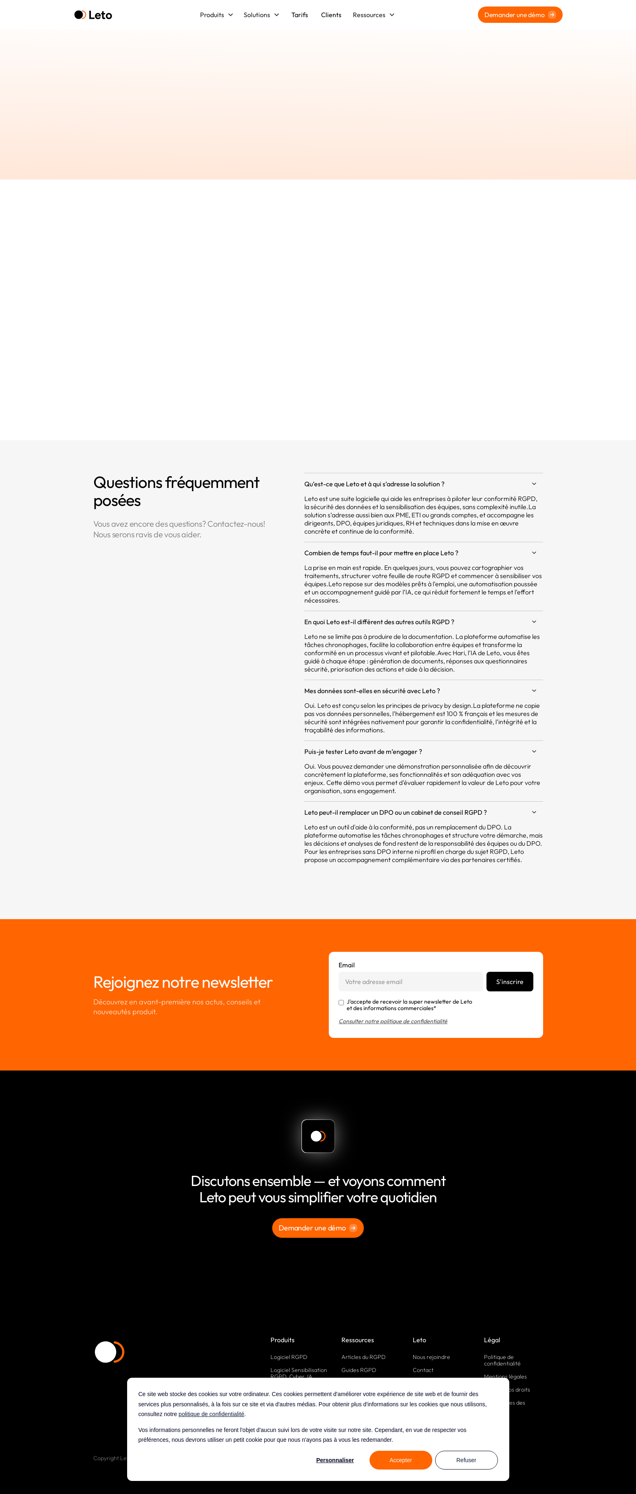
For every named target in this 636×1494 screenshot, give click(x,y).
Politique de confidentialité (502, 1360)
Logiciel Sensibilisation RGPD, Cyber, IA (299, 1373)
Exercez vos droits (507, 1389)
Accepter (401, 1460)
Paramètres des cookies (504, 1406)
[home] (93, 15)
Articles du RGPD (363, 1357)
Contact (423, 1370)
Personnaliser (335, 1460)
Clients (331, 15)
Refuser (466, 1460)
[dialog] (318, 1429)
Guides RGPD (358, 1370)
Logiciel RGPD (289, 1357)
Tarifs (299, 15)
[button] (217, 14)
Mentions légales (505, 1376)
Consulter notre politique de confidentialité (393, 1021)
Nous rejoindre (431, 1357)
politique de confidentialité (211, 1414)
